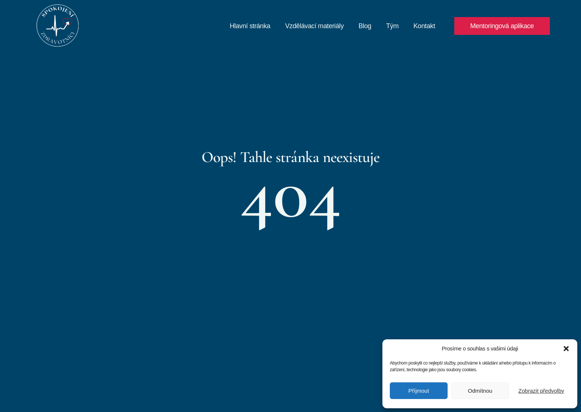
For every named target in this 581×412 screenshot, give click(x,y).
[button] (566, 348)
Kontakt (424, 26)
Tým (392, 26)
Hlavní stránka (250, 26)
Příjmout (418, 391)
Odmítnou (480, 391)
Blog (365, 26)
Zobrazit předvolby (541, 391)
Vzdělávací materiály (314, 26)
